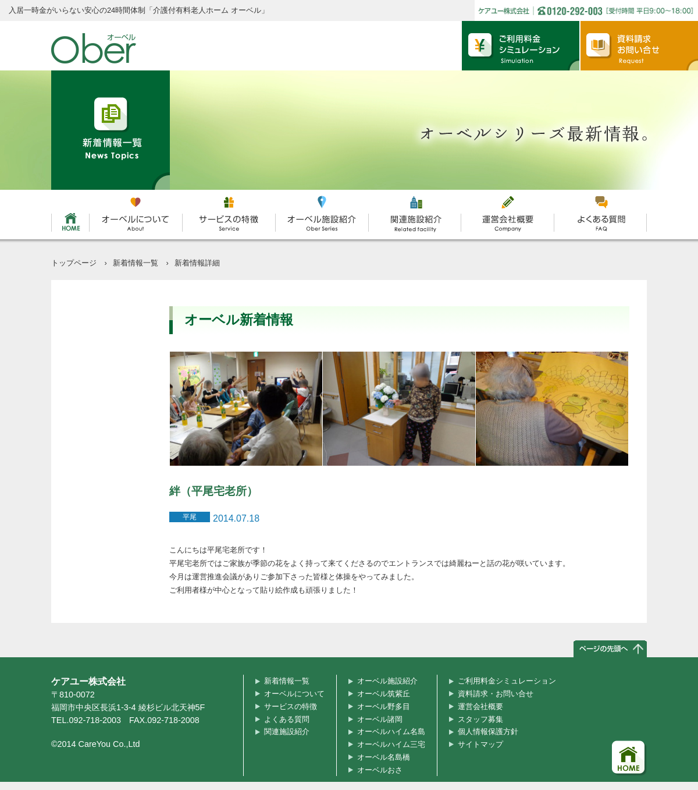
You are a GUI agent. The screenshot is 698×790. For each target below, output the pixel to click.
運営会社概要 (480, 706)
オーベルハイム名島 (391, 731)
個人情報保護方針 (488, 731)
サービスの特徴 (290, 706)
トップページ (74, 262)
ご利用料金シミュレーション (507, 680)
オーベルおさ (380, 770)
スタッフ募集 (480, 719)
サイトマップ (480, 744)
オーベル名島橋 (383, 757)
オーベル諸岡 (380, 719)
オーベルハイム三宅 (391, 744)
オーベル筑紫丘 (383, 693)
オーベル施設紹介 (387, 680)
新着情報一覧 (135, 262)
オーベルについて (294, 693)
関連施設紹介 (286, 731)
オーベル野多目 (383, 706)
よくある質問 (286, 719)
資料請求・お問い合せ (495, 693)
